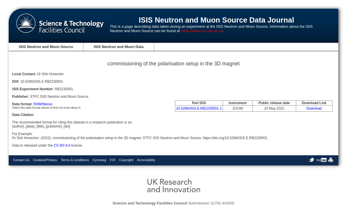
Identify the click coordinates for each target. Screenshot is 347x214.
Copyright (126, 160)
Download (314, 108)
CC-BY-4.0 (62, 145)
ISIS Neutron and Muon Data (118, 47)
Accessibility (146, 160)
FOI (112, 160)
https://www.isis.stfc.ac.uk (202, 31)
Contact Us (21, 160)
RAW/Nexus (43, 104)
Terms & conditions (75, 160)
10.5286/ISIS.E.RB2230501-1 (199, 108)
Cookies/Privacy (45, 160)
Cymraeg (99, 160)
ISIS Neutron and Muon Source (46, 47)
